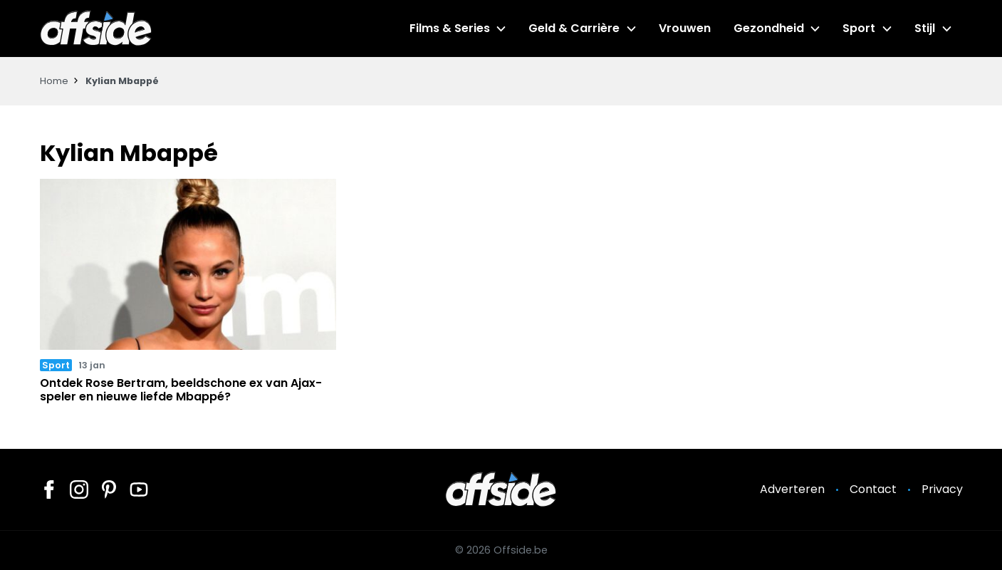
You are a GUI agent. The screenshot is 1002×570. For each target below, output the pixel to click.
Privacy (942, 489)
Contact (873, 489)
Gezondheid (769, 28)
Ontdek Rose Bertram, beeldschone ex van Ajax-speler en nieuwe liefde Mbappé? (181, 390)
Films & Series (449, 28)
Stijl (924, 28)
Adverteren (792, 489)
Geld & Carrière (574, 28)
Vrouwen (685, 28)
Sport (858, 28)
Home (54, 81)
